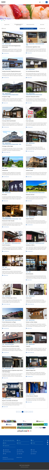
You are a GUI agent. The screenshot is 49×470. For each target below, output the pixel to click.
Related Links (6, 457)
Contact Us (33, 454)
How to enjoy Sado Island (9, 440)
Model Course (6, 450)
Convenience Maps (7, 452)
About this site (20, 457)
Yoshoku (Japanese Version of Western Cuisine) (18, 24)
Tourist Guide (34, 452)
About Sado (19, 454)
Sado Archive (20, 450)
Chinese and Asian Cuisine (30, 24)
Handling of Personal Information (9, 459)
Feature (33, 450)
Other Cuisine (42, 24)
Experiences (6, 445)
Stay (4, 443)
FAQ (4, 454)
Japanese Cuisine (7, 24)
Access (33, 443)
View (18, 440)
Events (19, 443)
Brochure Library (20, 452)
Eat (32, 440)
